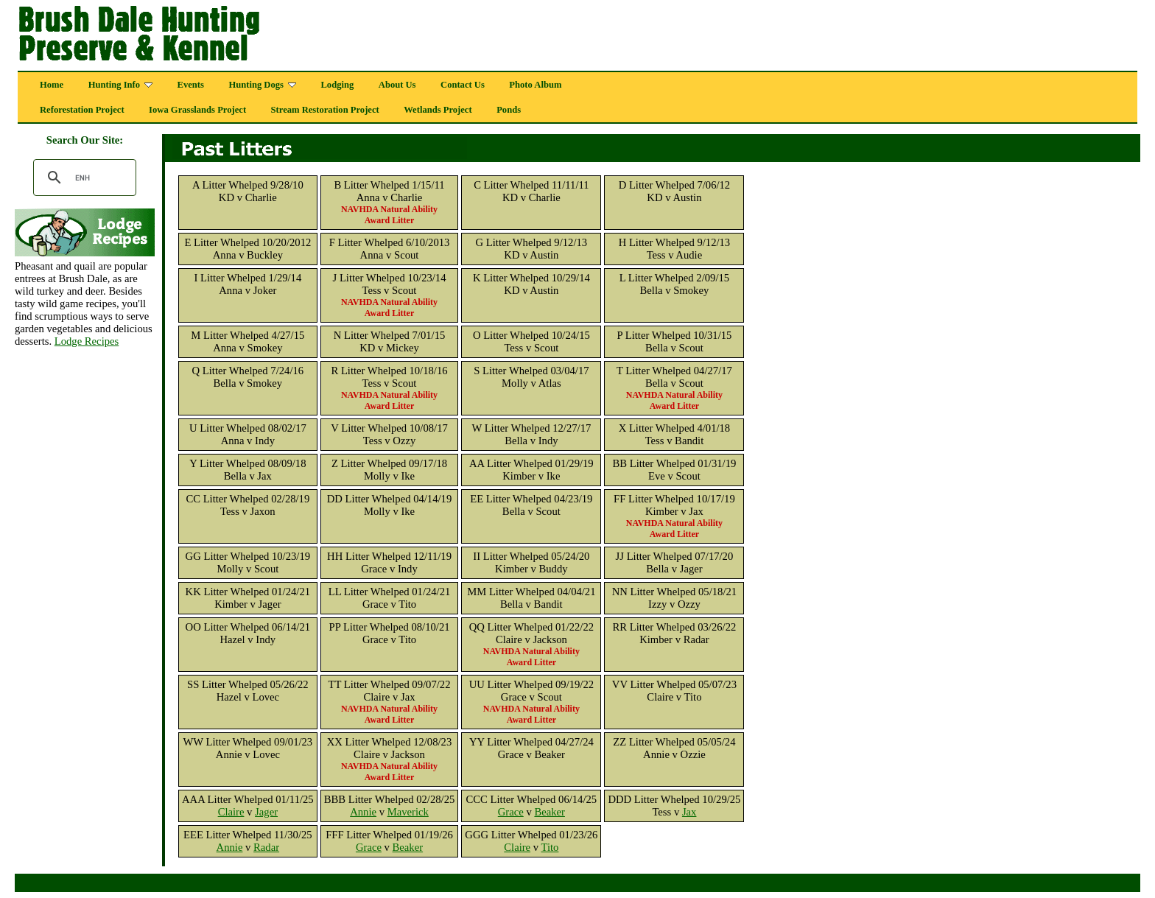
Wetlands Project (437, 110)
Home (51, 85)
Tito (550, 847)
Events (191, 85)
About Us (397, 85)
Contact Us (462, 85)
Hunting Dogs (262, 85)
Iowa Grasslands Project (197, 110)
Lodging (337, 85)
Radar (266, 847)
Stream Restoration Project (325, 110)
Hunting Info (120, 85)
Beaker (549, 812)
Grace (511, 812)
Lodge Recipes (87, 341)
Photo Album (535, 85)
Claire (231, 812)
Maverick (408, 812)
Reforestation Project (82, 110)
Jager (266, 812)
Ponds (508, 110)
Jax (689, 812)
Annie (363, 812)
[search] (82, 177)
